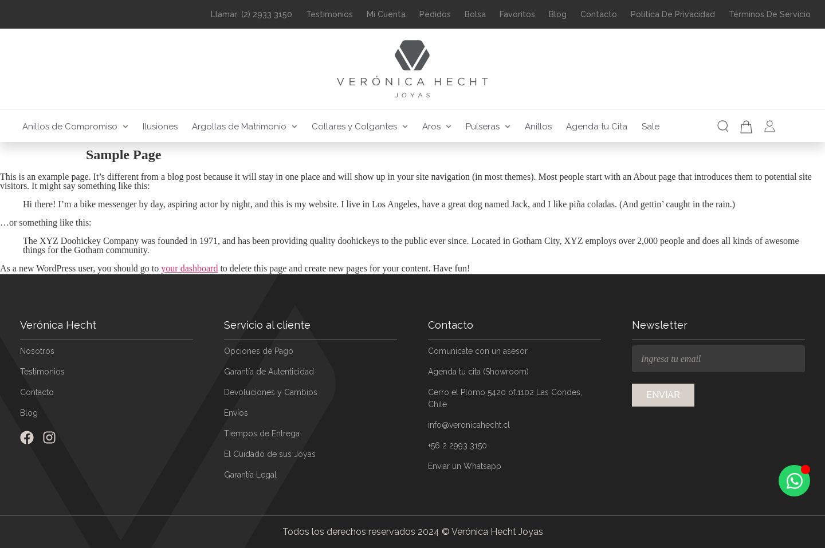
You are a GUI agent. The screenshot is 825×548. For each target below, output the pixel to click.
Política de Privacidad (673, 14)
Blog (558, 14)
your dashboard (189, 268)
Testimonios (329, 14)
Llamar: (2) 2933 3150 (251, 14)
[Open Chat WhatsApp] (794, 480)
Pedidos (435, 14)
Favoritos (517, 14)
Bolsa (475, 14)
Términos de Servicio (770, 14)
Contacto (598, 14)
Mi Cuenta (386, 14)
